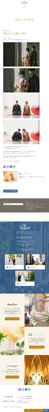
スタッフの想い (29, 207)
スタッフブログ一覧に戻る (11, 191)
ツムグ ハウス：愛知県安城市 (24, 398)
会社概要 (20, 401)
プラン (27, 205)
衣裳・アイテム (35, 205)
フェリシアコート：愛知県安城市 (25, 396)
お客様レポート (29, 203)
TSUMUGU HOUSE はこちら (37, 347)
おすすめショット (40, 207)
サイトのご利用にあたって (24, 402)
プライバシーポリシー (29, 401)
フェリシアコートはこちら (13, 318)
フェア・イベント (40, 203)
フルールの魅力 (29, 208)
